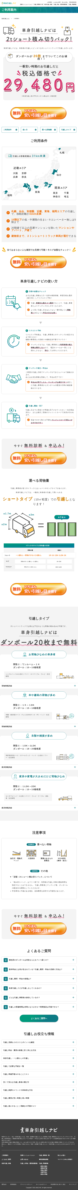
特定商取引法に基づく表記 (58, 1184)
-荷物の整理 (43, 1170)
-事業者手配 (43, 1168)
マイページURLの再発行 (65, 1159)
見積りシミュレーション (26, 4)
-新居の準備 (43, 1174)
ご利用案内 (49, 2)
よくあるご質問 (57, 2)
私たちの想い (65, 2)
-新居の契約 (43, 1166)
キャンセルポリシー (41, 1184)
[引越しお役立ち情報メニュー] (73, 1042)
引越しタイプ (66, 130)
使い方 (25, 130)
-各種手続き (43, 1172)
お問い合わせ (24, 1159)
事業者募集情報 (72, 2)
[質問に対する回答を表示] (73, 959)
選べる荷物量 (47, 130)
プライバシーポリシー (26, 1184)
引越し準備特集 (72, 4)
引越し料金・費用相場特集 (60, 4)
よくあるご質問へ (39, 1018)
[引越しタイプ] (75, 685)
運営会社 (4, 1184)
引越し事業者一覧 (38, 4)
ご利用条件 (7, 130)
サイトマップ (72, 1184)
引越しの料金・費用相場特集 (28, 1163)
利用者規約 (13, 1184)
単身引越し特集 (48, 4)
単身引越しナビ (5, 18)
